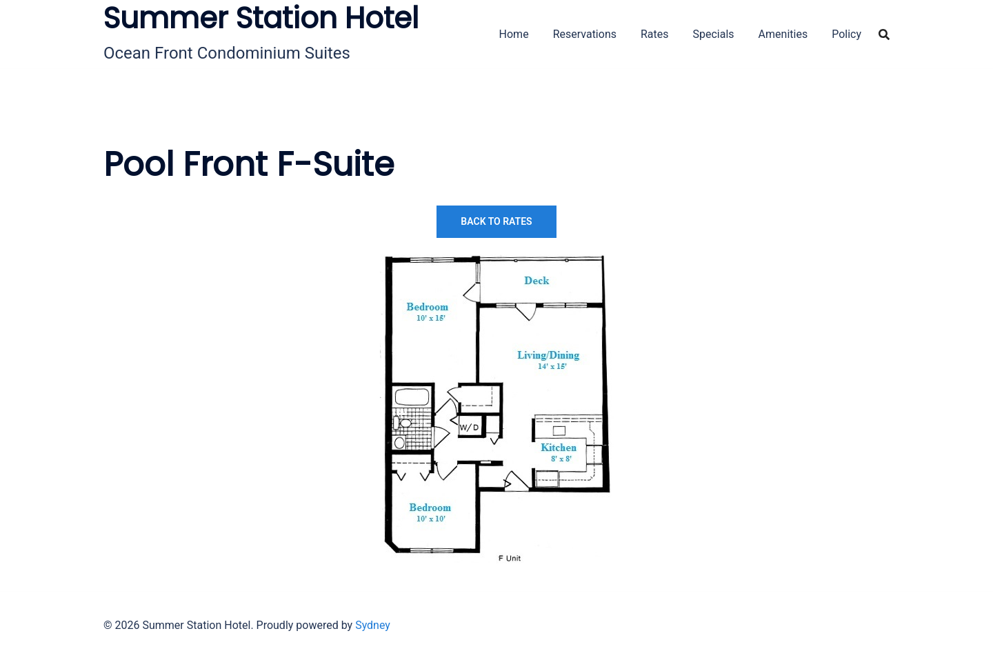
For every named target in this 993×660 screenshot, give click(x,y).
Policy (846, 34)
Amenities (783, 34)
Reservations (584, 34)
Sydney (372, 625)
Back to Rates (496, 221)
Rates (655, 34)
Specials (713, 34)
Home (514, 34)
